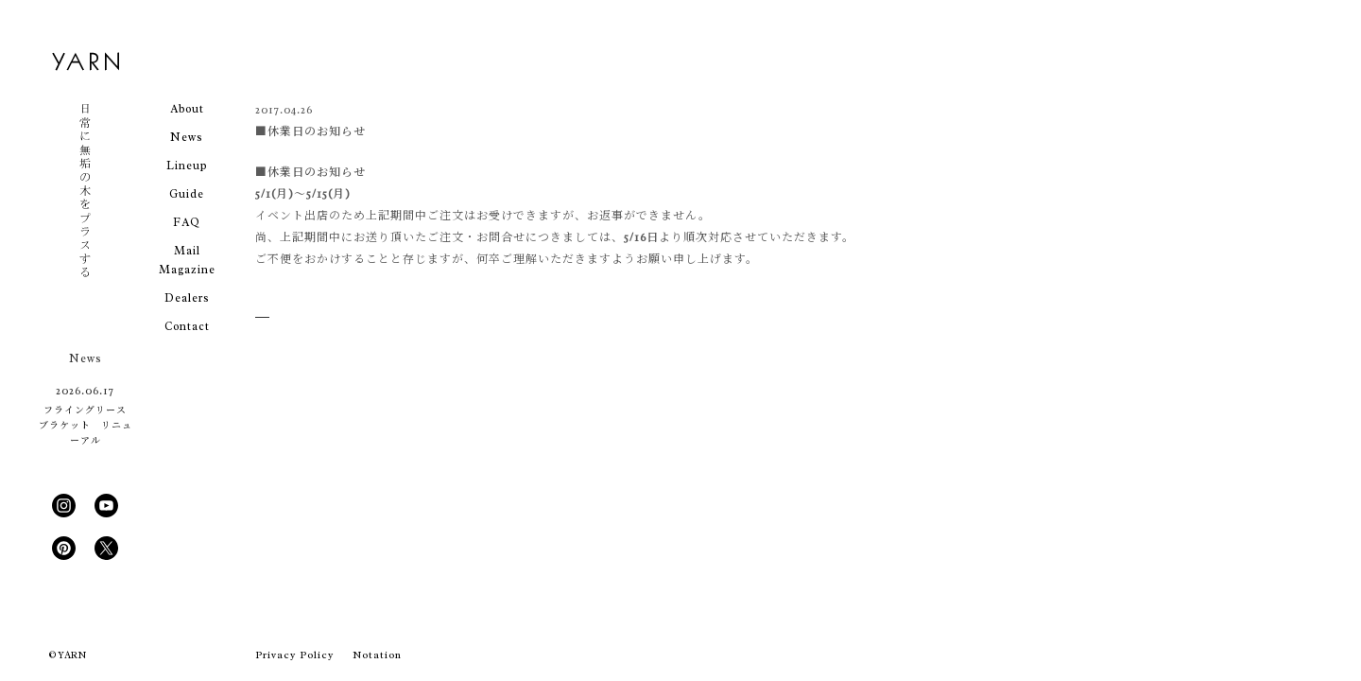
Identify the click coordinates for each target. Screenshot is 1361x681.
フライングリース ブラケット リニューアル (85, 425)
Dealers (187, 298)
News (186, 137)
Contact (187, 326)
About (187, 108)
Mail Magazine (187, 260)
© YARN (67, 655)
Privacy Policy (294, 654)
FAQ (186, 222)
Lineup (186, 165)
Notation (377, 654)
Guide (186, 193)
